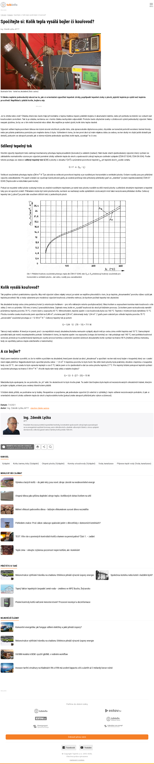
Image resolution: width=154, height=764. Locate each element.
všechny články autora (39, 408)
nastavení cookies (77, 760)
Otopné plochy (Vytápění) (53, 463)
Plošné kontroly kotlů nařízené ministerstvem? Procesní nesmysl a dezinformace (52, 602)
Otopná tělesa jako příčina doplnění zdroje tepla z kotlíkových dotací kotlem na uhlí (53, 495)
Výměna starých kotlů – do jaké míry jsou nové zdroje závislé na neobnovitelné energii (55, 482)
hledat (50, 447)
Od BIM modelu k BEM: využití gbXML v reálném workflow (41, 654)
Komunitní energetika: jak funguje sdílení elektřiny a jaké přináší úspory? (48, 627)
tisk (37, 447)
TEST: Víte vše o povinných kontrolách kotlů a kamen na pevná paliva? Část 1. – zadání (55, 536)
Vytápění (10, 15)
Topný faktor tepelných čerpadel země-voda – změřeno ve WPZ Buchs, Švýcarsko (52, 588)
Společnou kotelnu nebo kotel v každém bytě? (132, 575)
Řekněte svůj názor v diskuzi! (19, 447)
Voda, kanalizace (106, 463)
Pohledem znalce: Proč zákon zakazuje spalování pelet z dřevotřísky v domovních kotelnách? (58, 523)
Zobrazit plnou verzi (77, 737)
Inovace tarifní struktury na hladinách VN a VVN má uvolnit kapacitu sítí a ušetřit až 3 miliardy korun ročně (63, 667)
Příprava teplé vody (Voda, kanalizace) (134, 463)
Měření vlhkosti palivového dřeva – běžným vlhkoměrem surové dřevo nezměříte (52, 509)
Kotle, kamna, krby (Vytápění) (26, 463)
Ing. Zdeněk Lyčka (37, 417)
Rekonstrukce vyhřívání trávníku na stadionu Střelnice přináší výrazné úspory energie (54, 575)
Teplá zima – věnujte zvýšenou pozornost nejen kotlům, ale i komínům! (47, 550)
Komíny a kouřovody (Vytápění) (81, 463)
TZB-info (3, 15)
